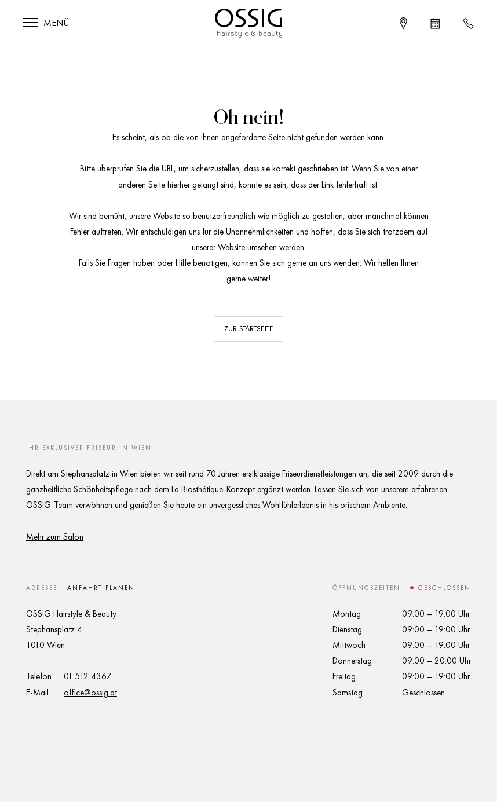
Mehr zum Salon (54, 537)
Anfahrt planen (101, 588)
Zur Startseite (248, 329)
